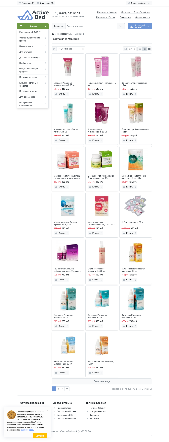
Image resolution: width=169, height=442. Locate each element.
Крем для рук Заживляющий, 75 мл (135, 130)
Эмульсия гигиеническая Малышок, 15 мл (133, 270)
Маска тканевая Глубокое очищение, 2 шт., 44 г (134, 177)
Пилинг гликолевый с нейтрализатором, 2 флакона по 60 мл (67, 270)
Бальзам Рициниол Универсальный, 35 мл (64, 84)
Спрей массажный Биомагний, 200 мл (96, 270)
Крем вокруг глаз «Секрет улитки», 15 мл (66, 130)
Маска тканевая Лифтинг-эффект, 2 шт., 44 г (66, 223)
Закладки (94, 415)
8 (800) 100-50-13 (69, 13)
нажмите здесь (27, 430)
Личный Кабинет (97, 408)
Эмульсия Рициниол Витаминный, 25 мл (63, 362)
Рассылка (94, 418)
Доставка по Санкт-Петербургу (135, 12)
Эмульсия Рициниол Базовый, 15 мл (63, 316)
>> (67, 389)
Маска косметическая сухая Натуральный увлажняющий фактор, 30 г (67, 177)
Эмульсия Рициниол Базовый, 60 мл (131, 316)
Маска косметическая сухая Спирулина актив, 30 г (101, 177)
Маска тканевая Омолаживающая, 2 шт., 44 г (101, 223)
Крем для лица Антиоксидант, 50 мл (97, 130)
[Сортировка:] (70, 49)
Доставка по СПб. (65, 415)
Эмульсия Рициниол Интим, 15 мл (101, 362)
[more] (67, 94)
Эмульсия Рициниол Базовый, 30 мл (97, 316)
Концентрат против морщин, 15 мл (135, 84)
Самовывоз (125, 17)
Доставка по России (105, 17)
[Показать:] (132, 49)
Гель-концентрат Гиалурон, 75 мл (102, 84)
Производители (64, 408)
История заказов (98, 411)
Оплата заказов (142, 17)
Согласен (40, 436)
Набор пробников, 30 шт (133, 222)
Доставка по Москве (107, 12)
